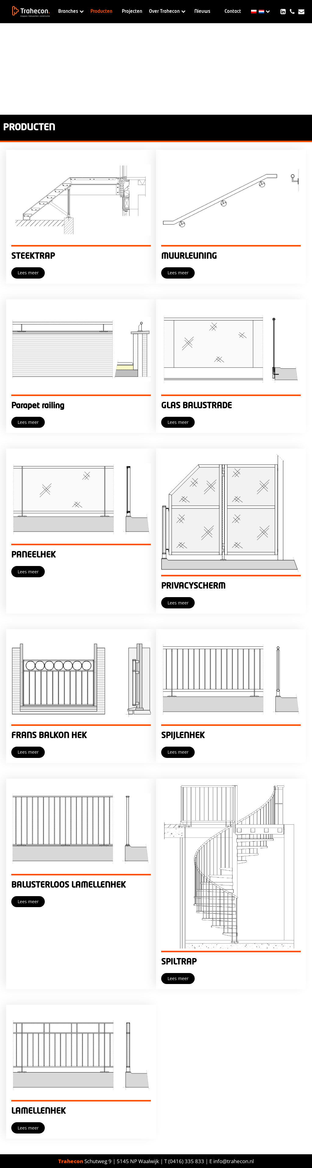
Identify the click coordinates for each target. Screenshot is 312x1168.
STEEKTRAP (33, 256)
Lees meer (28, 273)
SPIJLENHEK (183, 736)
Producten (101, 11)
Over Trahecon (167, 11)
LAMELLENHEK (38, 1111)
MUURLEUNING (189, 256)
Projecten (132, 11)
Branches (71, 11)
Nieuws (202, 11)
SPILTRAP (179, 962)
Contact (233, 11)
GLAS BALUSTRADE (196, 406)
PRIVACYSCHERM (193, 586)
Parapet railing (37, 406)
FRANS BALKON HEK (49, 736)
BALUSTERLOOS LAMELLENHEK (68, 885)
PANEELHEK (33, 555)
